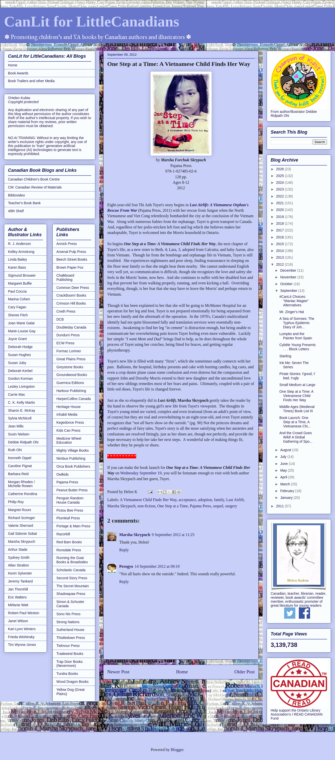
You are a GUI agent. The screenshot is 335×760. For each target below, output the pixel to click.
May (284, 470)
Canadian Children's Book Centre (34, 179)
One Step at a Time (172, 506)
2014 (280, 251)
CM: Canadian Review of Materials (35, 187)
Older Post (244, 671)
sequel (218, 506)
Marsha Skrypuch (121, 506)
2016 (280, 237)
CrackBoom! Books (71, 295)
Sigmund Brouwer (22, 275)
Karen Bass (17, 267)
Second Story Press (71, 578)
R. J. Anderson (19, 244)
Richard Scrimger (21, 518)
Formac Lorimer (68, 351)
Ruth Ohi (15, 450)
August (286, 450)
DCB (60, 319)
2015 (280, 244)
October (287, 284)
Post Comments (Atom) (192, 691)
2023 (280, 189)
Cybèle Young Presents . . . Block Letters (297, 347)
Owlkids (62, 474)
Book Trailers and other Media (31, 81)
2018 (280, 223)
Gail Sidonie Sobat (22, 534)
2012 (280, 264)
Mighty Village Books (72, 450)
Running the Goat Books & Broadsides (72, 560)
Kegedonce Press (70, 422)
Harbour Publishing (71, 391)
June (284, 464)
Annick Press (66, 244)
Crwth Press (65, 311)
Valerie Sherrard (20, 526)
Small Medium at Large (297, 385)
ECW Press (65, 343)
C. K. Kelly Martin (21, 402)
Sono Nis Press (68, 614)
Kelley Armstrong (21, 252)
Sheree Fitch (18, 315)
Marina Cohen (19, 299)
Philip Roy (16, 502)
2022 (280, 196)
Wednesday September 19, (141, 473)
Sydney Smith (18, 558)
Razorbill (63, 534)
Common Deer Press (72, 288)
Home (182, 671)
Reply (124, 550)
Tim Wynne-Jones (22, 645)
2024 (280, 183)
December (288, 270)
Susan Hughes (19, 355)
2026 (280, 169)
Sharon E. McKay (21, 410)
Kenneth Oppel (19, 458)
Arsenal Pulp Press (71, 252)
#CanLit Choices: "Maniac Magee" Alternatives (294, 301)
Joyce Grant (17, 339)
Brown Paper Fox (69, 267)
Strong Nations (68, 622)
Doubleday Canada (71, 327)
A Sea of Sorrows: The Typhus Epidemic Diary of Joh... (296, 323)
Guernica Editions (70, 383)
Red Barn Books (69, 542)
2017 (280, 230)
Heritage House (68, 407)
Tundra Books (67, 674)
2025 (280, 176)
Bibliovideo (16, 195)
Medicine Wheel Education (68, 440)
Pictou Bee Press (69, 510)
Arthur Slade (17, 550)
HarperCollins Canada (73, 399)
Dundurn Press (68, 335)
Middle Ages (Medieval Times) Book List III (297, 409)
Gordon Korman (20, 378)
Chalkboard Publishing (65, 277)
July (283, 457)
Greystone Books (69, 367)
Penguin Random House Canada (69, 500)
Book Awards (18, 73)
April (284, 477)
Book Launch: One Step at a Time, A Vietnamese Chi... (295, 422)
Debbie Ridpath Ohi (23, 442)
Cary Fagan (17, 307)
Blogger (177, 750)
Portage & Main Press (73, 526)
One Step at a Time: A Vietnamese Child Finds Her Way (296, 395)
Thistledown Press (70, 638)
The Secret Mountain (72, 586)
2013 (280, 257)
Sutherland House (70, 630)
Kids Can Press (68, 430)
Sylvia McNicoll (19, 418)
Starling (285, 356)
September (289, 291)
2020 (280, 210)
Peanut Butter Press (72, 490)
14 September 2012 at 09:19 (157, 566)
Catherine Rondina (22, 494)
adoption (205, 500)
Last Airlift (235, 500)
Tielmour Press (68, 646)
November (288, 277)
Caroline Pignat (20, 466)
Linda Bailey (17, 259)
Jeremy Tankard (20, 581)
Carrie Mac (16, 394)
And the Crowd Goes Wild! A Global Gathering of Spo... (296, 437)
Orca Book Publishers (73, 466)
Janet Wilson (18, 621)
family (219, 500)
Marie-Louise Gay (22, 331)
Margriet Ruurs (19, 510)
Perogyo (126, 566)
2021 (280, 203)
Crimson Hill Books (71, 303)
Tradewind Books (69, 654)
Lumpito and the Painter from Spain (295, 336)
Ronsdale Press (68, 550)
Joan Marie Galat (21, 323)
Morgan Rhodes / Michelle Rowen (21, 484)
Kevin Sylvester (20, 573)
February (287, 491)
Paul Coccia (17, 291)
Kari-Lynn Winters (22, 629)
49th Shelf (16, 211)
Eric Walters (17, 597)
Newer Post (118, 671)
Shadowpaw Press (70, 594)
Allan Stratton (18, 565)
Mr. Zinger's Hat (291, 312)
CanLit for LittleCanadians (91, 21)
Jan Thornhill (18, 589)
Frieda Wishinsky (21, 637)
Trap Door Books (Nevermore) (69, 664)
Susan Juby (17, 363)
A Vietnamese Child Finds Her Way (148, 500)
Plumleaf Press (68, 518)
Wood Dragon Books (72, 682)
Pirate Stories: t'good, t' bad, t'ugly (297, 376)
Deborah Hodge (20, 347)
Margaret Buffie (20, 283)
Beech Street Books (71, 259)
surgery (231, 506)
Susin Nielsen (18, 434)
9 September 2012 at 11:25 (173, 535)
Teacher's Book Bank (24, 203)
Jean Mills (15, 426)
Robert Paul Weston (23, 613)
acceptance (187, 500)
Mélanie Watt (18, 605)
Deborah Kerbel (20, 371)
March (285, 484)
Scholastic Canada (71, 570)
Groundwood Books (71, 375)
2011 (280, 506)
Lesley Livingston (21, 386)
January (287, 498)
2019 (280, 217)
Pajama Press (200, 506)
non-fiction (146, 506)
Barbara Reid (18, 474)
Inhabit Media (66, 414)
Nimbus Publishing (70, 458)
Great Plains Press (71, 359)
